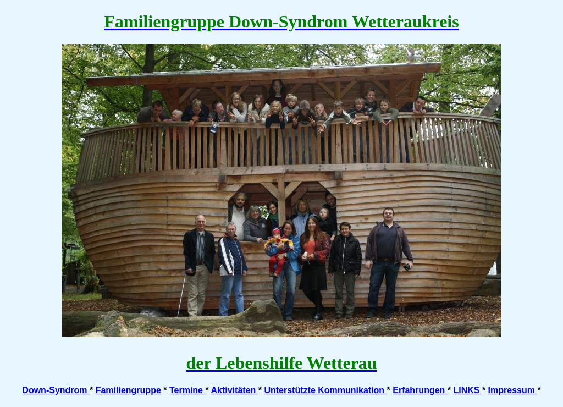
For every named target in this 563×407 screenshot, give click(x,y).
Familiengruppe (128, 390)
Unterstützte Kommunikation (325, 390)
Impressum (513, 390)
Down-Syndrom (56, 390)
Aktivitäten (234, 390)
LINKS (467, 390)
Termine (187, 390)
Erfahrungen (420, 390)
